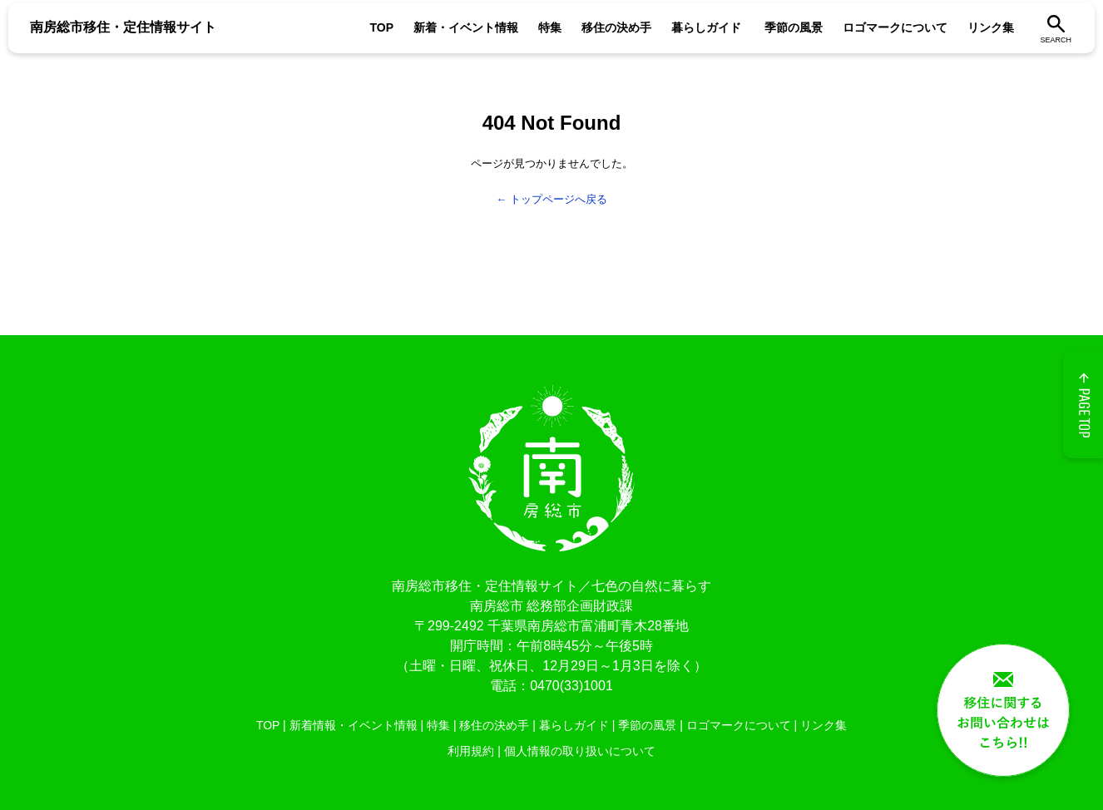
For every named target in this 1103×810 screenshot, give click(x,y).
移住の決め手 (616, 27)
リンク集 (990, 27)
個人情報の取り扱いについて (579, 751)
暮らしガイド (706, 27)
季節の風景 (793, 27)
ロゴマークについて (895, 27)
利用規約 (471, 751)
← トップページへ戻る (551, 199)
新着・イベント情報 (465, 27)
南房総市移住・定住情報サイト (123, 27)
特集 (549, 27)
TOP (381, 27)
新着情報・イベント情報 (353, 725)
